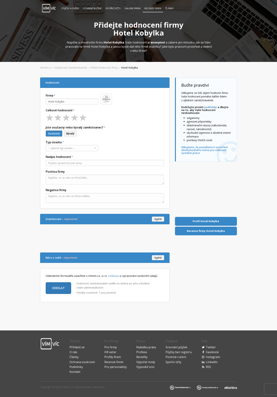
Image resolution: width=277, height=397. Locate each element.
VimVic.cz (67, 387)
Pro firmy (110, 347)
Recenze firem (152, 8)
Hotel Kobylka (129, 67)
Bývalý (70, 133)
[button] (72, 148)
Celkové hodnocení (59, 110)
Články (169, 8)
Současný (54, 133)
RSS (208, 367)
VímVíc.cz (45, 67)
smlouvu (113, 276)
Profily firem (112, 357)
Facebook (212, 352)
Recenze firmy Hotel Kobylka (206, 231)
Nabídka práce (146, 347)
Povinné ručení (92, 8)
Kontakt (75, 372)
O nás (73, 352)
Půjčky (70, 8)
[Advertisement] (106, 238)
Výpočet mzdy (145, 362)
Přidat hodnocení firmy (104, 67)
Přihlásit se (77, 347)
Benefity (142, 357)
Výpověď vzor (145, 367)
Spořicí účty (113, 8)
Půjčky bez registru (179, 352)
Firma (49, 95)
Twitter (211, 347)
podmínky (210, 107)
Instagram (213, 357)
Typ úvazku (54, 142)
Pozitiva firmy (55, 172)
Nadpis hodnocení (58, 157)
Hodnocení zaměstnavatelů (70, 67)
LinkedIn (212, 362)
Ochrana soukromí (82, 362)
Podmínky (76, 367)
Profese (141, 352)
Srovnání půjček (176, 347)
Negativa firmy (56, 190)
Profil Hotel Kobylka (206, 221)
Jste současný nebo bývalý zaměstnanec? (74, 127)
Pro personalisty (115, 367)
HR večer (110, 352)
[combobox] (72, 102)
